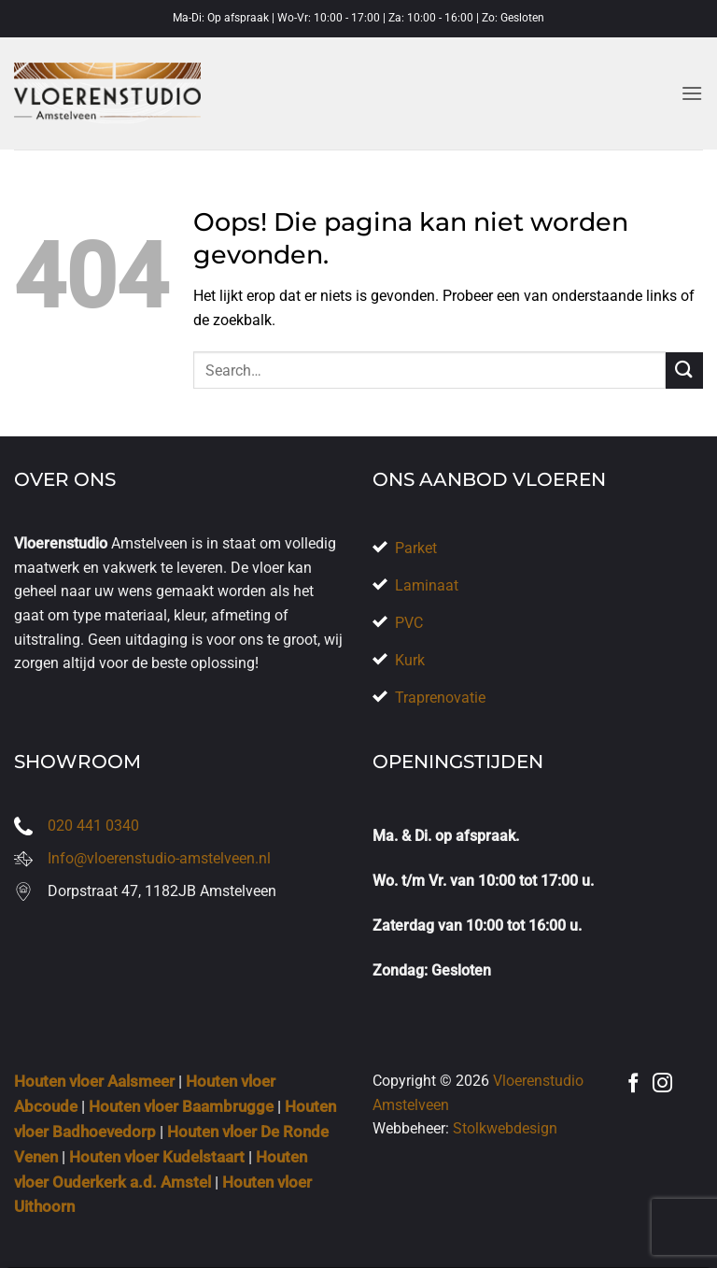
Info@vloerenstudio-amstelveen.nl (159, 858)
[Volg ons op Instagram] (662, 1084)
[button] (692, 93)
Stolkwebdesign (505, 1128)
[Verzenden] (684, 370)
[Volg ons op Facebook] (633, 1084)
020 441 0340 (93, 825)
